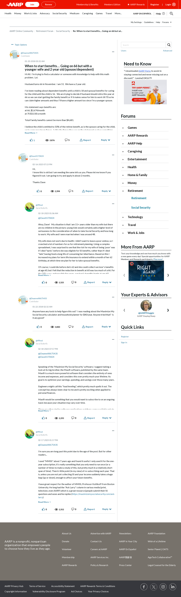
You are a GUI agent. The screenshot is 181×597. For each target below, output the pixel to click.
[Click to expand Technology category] (124, 217)
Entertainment (137, 159)
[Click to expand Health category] (124, 167)
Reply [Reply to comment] (105, 191)
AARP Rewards (138, 135)
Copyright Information (16, 591)
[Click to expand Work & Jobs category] (124, 233)
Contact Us (96, 541)
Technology (135, 217)
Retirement (135, 190)
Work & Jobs (136, 232)
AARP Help (135, 143)
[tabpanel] (153, 13)
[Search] (146, 45)
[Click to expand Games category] (124, 128)
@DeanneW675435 (48, 353)
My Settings (136, 22)
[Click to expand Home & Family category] (124, 175)
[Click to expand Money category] (124, 183)
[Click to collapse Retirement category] (124, 191)
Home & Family (137, 175)
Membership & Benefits (87, 4)
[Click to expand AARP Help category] (124, 143)
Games (132, 127)
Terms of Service (37, 586)
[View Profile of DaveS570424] (36, 156)
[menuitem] (8, 15)
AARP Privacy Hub (14, 586)
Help (158, 22)
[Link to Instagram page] (163, 587)
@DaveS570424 (46, 218)
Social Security (63, 31)
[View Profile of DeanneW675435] (29, 53)
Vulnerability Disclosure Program (49, 591)
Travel (132, 225)
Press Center (125, 565)
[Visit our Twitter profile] (153, 587)
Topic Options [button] (21, 45)
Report (87, 140)
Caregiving (135, 151)
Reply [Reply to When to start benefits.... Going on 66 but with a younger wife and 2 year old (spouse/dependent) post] (104, 139)
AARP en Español (142, 13)
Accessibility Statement (63, 586)
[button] (171, 13)
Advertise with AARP (101, 533)
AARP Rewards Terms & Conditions (97, 586)
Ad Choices (76, 591)
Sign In (124, 342)
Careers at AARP (99, 549)
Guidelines (149, 22)
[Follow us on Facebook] (144, 587)
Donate (65, 541)
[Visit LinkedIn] (172, 587)
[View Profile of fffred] (39, 205)
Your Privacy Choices (98, 591)
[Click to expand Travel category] (124, 225)
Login (168, 4)
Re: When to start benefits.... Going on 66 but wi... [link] (97, 31)
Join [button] (32, 4)
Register (154, 4)
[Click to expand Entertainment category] (124, 159)
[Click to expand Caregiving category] (124, 151)
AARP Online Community (21, 31)
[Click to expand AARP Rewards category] (124, 136)
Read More (30, 133)
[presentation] (124, 274)
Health (132, 167)
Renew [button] (48, 4)
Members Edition (112, 4)
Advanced (167, 50)
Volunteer (66, 549)
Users (123, 50)
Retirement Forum (44, 31)
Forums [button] (165, 22)
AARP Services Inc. (100, 557)
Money (132, 183)
